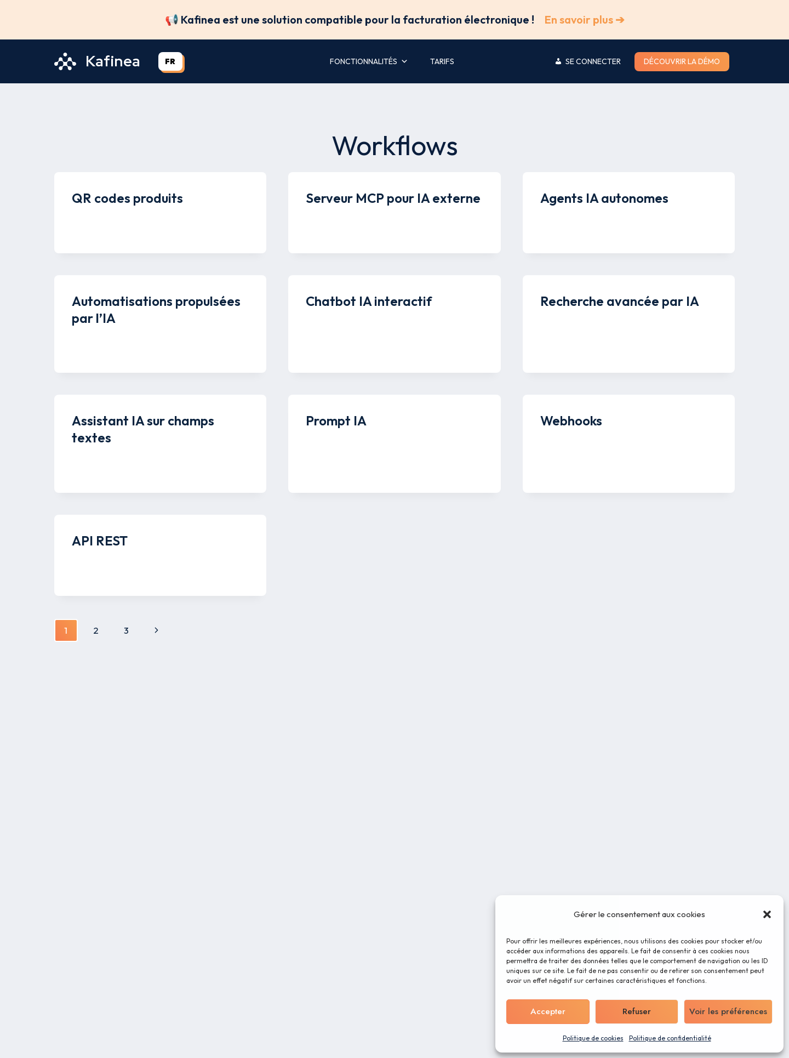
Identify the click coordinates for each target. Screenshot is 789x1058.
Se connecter (593, 61)
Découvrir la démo (682, 61)
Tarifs (442, 61)
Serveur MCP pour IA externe (393, 198)
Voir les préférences (728, 1011)
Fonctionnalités (369, 61)
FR (170, 61)
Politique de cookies (593, 1038)
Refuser (636, 1011)
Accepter (547, 1011)
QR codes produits (127, 198)
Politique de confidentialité (670, 1038)
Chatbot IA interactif (369, 301)
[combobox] (170, 61)
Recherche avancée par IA (619, 301)
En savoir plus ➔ (585, 19)
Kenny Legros (108, 220)
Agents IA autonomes (604, 198)
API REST (100, 540)
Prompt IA (336, 420)
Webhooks (571, 420)
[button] (767, 914)
